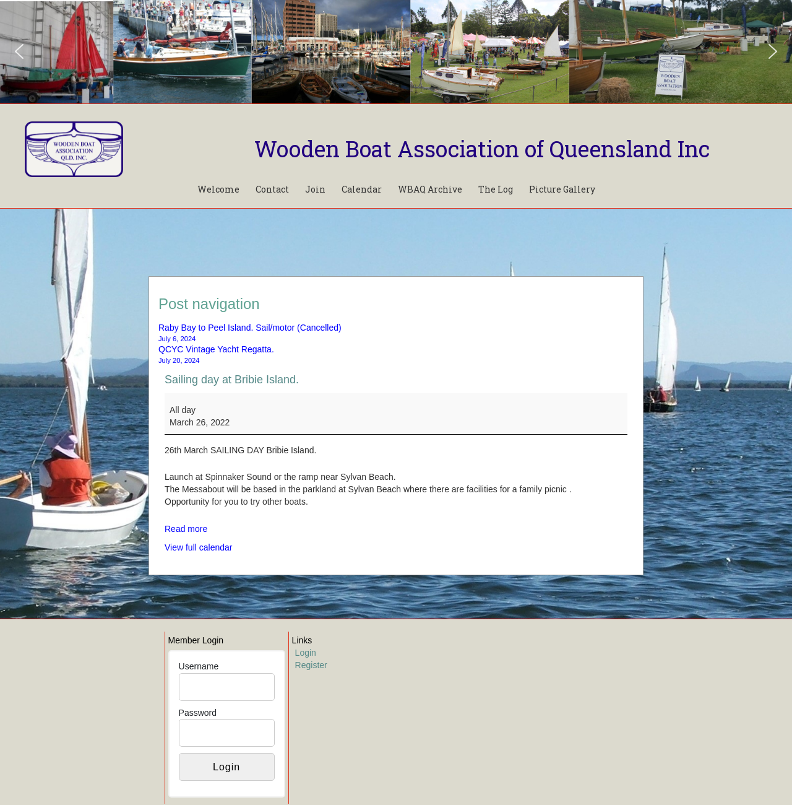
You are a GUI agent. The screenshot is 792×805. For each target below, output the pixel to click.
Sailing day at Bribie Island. (232, 379)
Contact (272, 189)
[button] (19, 51)
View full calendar (198, 547)
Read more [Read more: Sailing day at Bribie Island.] (186, 529)
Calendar (362, 189)
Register (311, 665)
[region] (396, 51)
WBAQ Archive (430, 189)
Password (198, 713)
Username (199, 666)
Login (305, 653)
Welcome (218, 189)
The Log (495, 189)
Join (315, 189)
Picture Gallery (562, 189)
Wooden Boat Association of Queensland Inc (482, 148)
